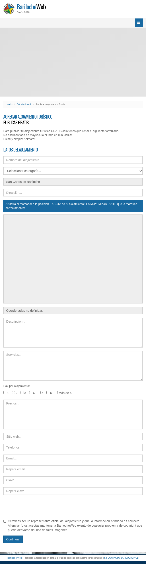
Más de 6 (63, 393)
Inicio (9, 104)
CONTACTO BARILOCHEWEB (121, 558)
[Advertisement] (73, 62)
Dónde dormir (24, 104)
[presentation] (37, 506)
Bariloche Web (14, 558)
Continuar (13, 539)
